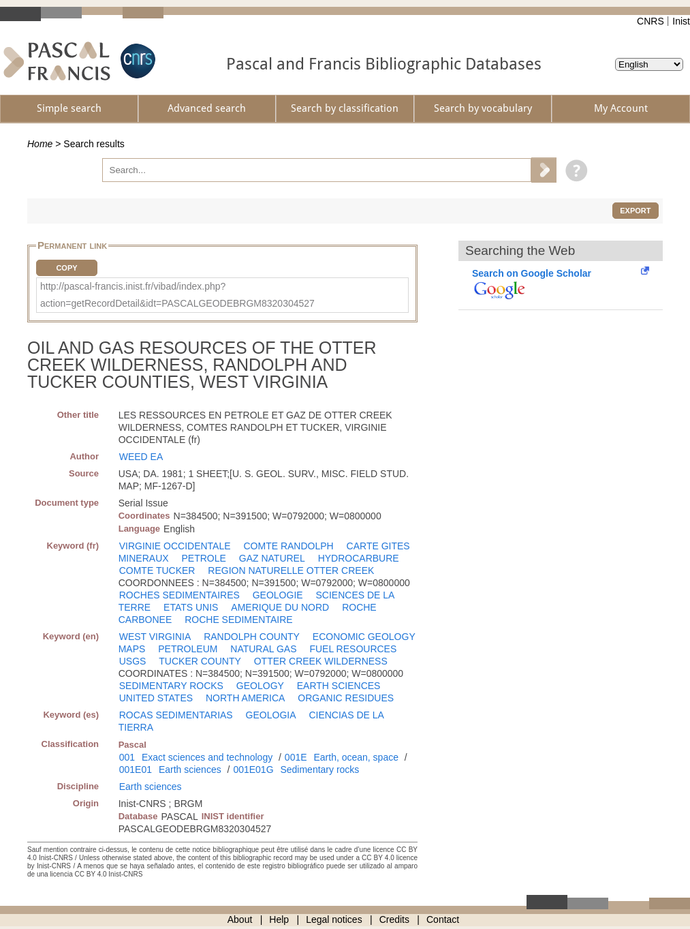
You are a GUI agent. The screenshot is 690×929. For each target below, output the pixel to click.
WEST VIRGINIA (155, 636)
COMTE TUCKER (157, 570)
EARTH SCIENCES (339, 685)
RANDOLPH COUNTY (252, 636)
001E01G (253, 769)
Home (39, 143)
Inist (681, 21)
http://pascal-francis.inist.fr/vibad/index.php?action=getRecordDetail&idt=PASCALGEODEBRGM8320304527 (177, 295)
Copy (66, 268)
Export (635, 211)
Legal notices (334, 919)
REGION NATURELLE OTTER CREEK (291, 570)
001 (127, 757)
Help (279, 919)
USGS (132, 661)
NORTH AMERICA (245, 697)
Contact (442, 919)
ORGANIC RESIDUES (346, 697)
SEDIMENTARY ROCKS (171, 685)
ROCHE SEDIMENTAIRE (238, 619)
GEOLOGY (260, 685)
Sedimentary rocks (319, 769)
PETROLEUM (187, 648)
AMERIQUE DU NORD (280, 607)
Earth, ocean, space (355, 757)
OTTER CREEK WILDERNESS (321, 661)
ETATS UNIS (190, 607)
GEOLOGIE (278, 595)
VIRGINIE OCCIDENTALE (175, 545)
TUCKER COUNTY (200, 661)
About (240, 919)
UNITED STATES (156, 697)
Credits (394, 919)
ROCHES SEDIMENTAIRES (179, 595)
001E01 (135, 769)
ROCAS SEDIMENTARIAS (176, 715)
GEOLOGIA (271, 715)
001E (296, 757)
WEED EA (141, 456)
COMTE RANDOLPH (288, 545)
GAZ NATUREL (272, 558)
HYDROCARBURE (358, 558)
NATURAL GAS (263, 648)
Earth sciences (190, 769)
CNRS (650, 21)
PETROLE (204, 558)
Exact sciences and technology (207, 757)
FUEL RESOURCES (352, 648)
